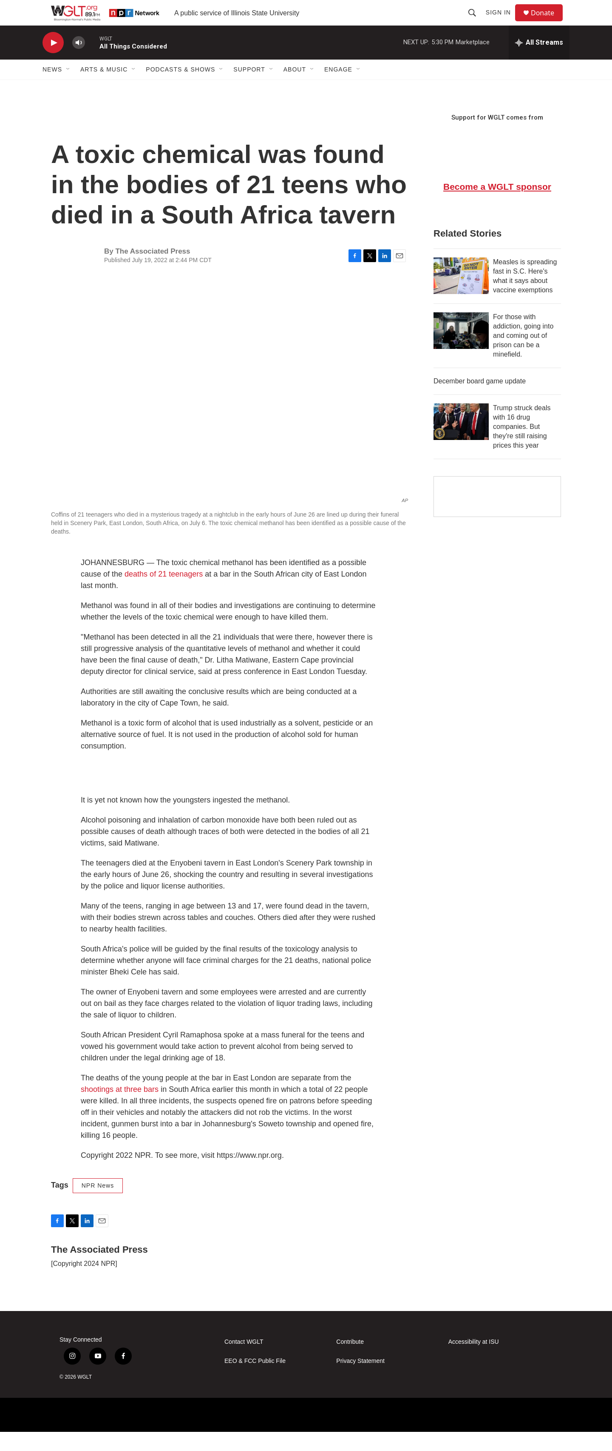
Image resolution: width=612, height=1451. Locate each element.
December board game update (480, 400)
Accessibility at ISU (473, 1361)
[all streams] (539, 62)
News (52, 88)
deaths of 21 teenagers (164, 593)
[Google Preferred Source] (497, 516)
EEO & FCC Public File (255, 1380)
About (294, 88)
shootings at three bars (120, 1108)
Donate (548, 22)
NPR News (98, 1204)
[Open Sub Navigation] (68, 88)
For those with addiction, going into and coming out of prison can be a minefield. (523, 354)
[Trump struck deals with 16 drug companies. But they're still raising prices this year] (461, 441)
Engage (338, 88)
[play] (53, 62)
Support (249, 88)
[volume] (78, 61)
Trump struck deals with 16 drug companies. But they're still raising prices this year (521, 445)
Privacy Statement (360, 1380)
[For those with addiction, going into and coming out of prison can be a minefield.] (461, 349)
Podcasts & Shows (180, 88)
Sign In (502, 22)
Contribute (350, 1361)
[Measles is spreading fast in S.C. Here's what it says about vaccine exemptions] (461, 295)
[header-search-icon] (476, 22)
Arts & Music (104, 88)
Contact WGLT (244, 1361)
